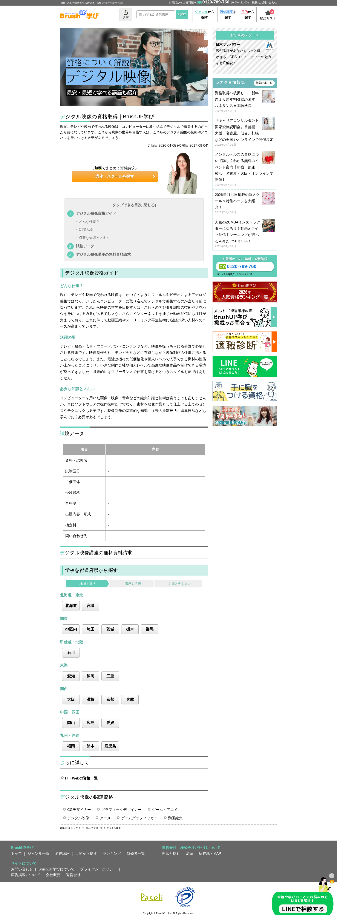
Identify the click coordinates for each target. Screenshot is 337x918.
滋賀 (90, 699)
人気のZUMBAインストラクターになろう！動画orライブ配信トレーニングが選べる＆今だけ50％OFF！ (245, 234)
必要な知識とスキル (94, 238)
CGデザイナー (79, 810)
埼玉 (90, 629)
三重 (110, 676)
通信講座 (62, 853)
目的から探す (86, 853)
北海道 (71, 606)
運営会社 (73, 875)
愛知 (71, 676)
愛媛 (110, 723)
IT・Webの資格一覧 (81, 778)
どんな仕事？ (89, 221)
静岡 (90, 676)
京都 (110, 699)
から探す (204, 14)
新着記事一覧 (264, 83)
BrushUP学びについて (56, 869)
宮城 (90, 606)
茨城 (110, 629)
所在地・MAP (210, 853)
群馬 (149, 629)
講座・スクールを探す (114, 176)
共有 (126, 14)
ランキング (112, 853)
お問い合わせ (22, 869)
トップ (16, 853)
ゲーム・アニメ (165, 810)
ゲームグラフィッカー (139, 818)
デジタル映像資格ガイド (96, 213)
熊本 (90, 746)
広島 (90, 723)
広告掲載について (25, 875)
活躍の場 (86, 230)
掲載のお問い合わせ (264, 2)
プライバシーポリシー (98, 869)
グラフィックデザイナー (121, 810)
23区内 (71, 629)
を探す (228, 14)
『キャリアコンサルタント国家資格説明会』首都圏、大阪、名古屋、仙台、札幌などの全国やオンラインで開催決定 (245, 133)
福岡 (71, 746)
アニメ (105, 818)
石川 (71, 652)
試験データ (85, 246)
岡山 (71, 723)
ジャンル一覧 (38, 853)
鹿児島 (110, 746)
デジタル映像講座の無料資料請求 (103, 254)
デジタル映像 (78, 818)
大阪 (71, 699)
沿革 (189, 853)
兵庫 (130, 699)
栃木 (130, 629)
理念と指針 (171, 853)
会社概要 (53, 875)
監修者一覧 (136, 853)
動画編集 (175, 818)
